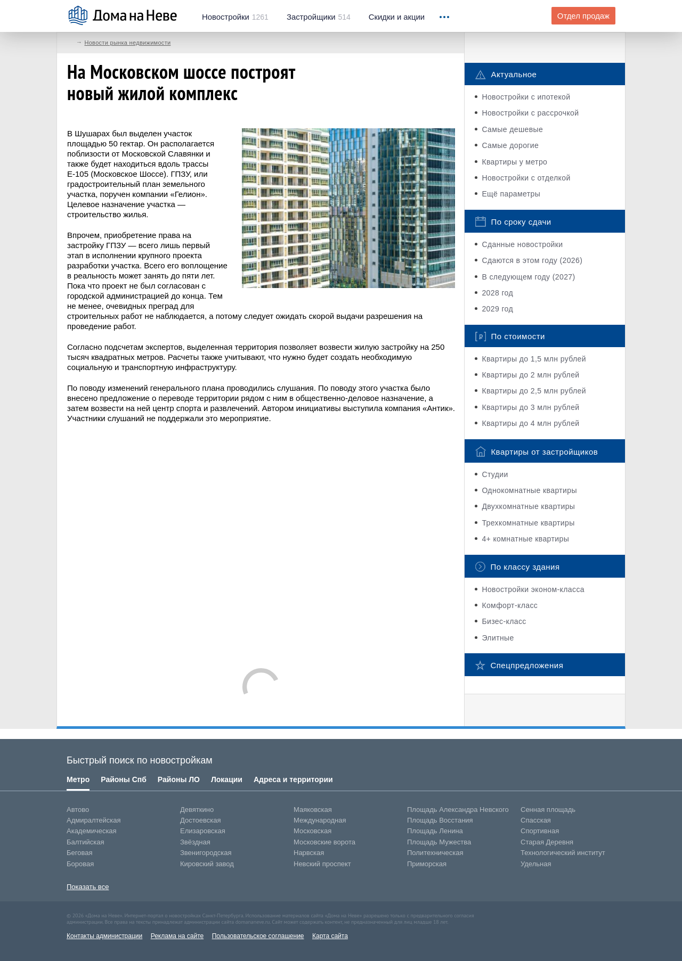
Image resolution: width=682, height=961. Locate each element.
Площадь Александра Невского (458, 810)
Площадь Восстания (440, 820)
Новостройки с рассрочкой (530, 113)
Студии (495, 474)
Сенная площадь (548, 810)
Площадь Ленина (435, 831)
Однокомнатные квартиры (529, 490)
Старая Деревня (547, 842)
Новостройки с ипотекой (526, 97)
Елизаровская (202, 831)
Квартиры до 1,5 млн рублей (534, 359)
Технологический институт (563, 853)
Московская (312, 831)
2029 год (497, 309)
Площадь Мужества (439, 842)
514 (319, 17)
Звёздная (195, 842)
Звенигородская (205, 853)
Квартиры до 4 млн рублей (530, 423)
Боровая (80, 864)
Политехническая (435, 853)
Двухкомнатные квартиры (528, 506)
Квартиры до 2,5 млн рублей (534, 391)
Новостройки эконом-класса (533, 589)
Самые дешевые (512, 129)
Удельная (536, 864)
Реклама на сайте (177, 936)
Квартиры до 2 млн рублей (530, 375)
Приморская (426, 864)
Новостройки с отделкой (526, 178)
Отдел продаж (583, 16)
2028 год (497, 293)
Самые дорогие (510, 145)
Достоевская (200, 820)
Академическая (92, 831)
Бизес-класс (504, 621)
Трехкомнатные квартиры (528, 523)
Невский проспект (322, 864)
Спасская (536, 820)
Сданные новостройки (522, 244)
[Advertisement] (261, 540)
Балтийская (85, 842)
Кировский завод (207, 864)
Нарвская (309, 853)
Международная (320, 820)
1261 (235, 17)
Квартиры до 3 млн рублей (530, 407)
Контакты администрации (104, 936)
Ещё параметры (511, 194)
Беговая (79, 853)
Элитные (498, 638)
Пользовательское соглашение (258, 936)
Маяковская (313, 810)
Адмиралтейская (94, 820)
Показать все (88, 887)
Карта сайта (330, 936)
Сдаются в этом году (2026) (532, 260)
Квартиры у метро (514, 162)
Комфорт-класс (510, 605)
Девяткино (197, 810)
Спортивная (540, 831)
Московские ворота (324, 842)
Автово (78, 810)
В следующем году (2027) (528, 277)
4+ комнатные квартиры (525, 539)
